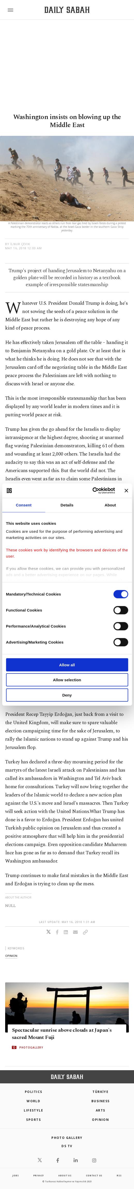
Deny (67, 695)
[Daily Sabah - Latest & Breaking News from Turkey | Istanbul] (67, 10)
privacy (38, 1175)
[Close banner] (126, 490)
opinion (11, 956)
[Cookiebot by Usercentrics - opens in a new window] (92, 490)
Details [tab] (67, 505)
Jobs (15, 1175)
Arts (100, 1110)
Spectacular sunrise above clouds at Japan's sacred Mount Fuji (62, 1033)
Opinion (100, 1119)
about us (64, 1175)
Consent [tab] (23, 505)
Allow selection (67, 680)
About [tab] (110, 505)
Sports (33, 1119)
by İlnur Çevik (17, 244)
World (33, 1101)
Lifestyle (33, 1110)
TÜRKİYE (100, 1092)
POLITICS (33, 1092)
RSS (119, 1175)
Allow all (67, 664)
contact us (94, 1175)
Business (100, 1101)
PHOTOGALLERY (31, 1047)
